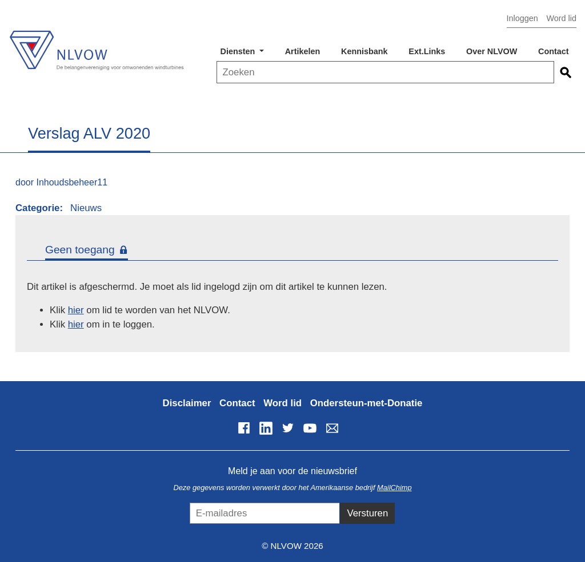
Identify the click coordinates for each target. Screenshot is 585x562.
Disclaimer (187, 403)
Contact (553, 51)
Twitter (287, 427)
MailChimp (394, 487)
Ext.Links (426, 51)
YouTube (310, 427)
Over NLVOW (491, 51)
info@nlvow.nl (331, 427)
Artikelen (302, 51)
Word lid (561, 18)
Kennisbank (364, 51)
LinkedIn (265, 427)
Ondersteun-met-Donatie (366, 403)
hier (76, 310)
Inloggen (522, 18)
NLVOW (96, 44)
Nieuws (86, 208)
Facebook (244, 427)
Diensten (239, 51)
